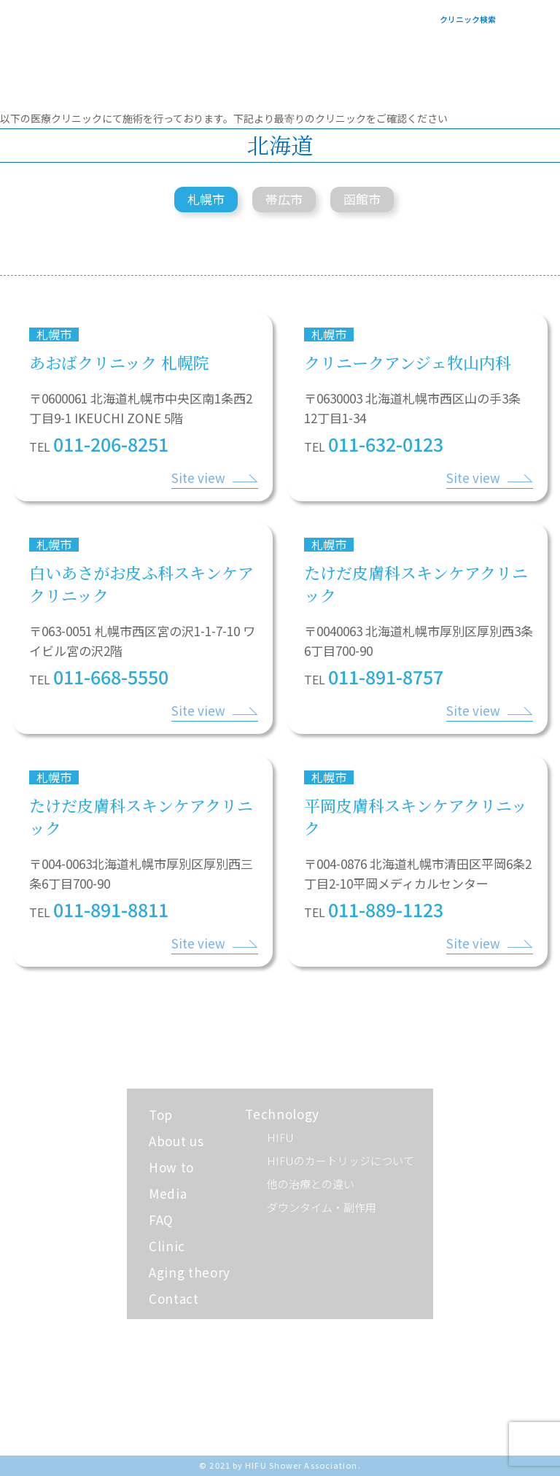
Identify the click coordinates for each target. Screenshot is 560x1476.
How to (171, 1167)
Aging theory (189, 1272)
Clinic (167, 1246)
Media (168, 1193)
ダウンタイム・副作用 (321, 1207)
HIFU (280, 1137)
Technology (282, 1114)
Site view (198, 477)
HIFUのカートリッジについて (340, 1160)
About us (176, 1141)
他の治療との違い (310, 1183)
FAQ (161, 1219)
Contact (174, 1298)
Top (161, 1114)
